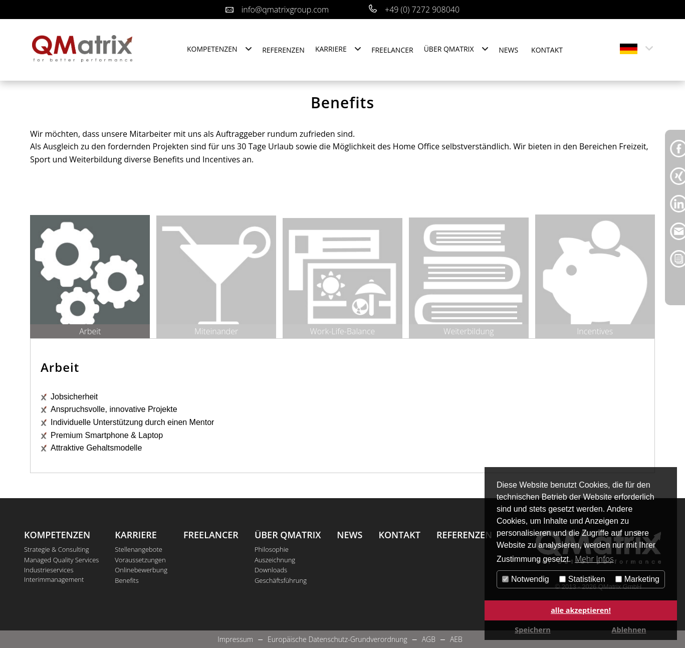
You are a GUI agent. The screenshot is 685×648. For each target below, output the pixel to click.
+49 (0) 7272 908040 (422, 9)
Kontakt (547, 50)
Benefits (126, 580)
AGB (428, 639)
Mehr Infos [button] (594, 558)
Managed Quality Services (61, 559)
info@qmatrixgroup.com (285, 9)
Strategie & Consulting (56, 549)
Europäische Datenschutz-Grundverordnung (337, 639)
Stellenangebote (138, 549)
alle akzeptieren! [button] (581, 610)
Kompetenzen (212, 49)
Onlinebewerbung (141, 569)
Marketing (637, 579)
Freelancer (392, 50)
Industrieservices (48, 569)
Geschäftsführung (281, 580)
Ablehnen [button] (629, 629)
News (508, 50)
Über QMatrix (449, 49)
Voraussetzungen (140, 559)
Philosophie (272, 549)
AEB (456, 639)
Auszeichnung (275, 559)
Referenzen (283, 50)
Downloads (271, 569)
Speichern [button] (532, 629)
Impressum (235, 639)
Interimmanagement (54, 579)
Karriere (331, 49)
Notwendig (525, 579)
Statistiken (582, 579)
